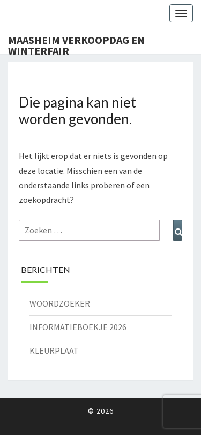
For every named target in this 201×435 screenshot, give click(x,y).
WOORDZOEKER (59, 303)
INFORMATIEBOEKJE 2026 (77, 327)
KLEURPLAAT (54, 350)
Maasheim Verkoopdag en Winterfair (76, 43)
